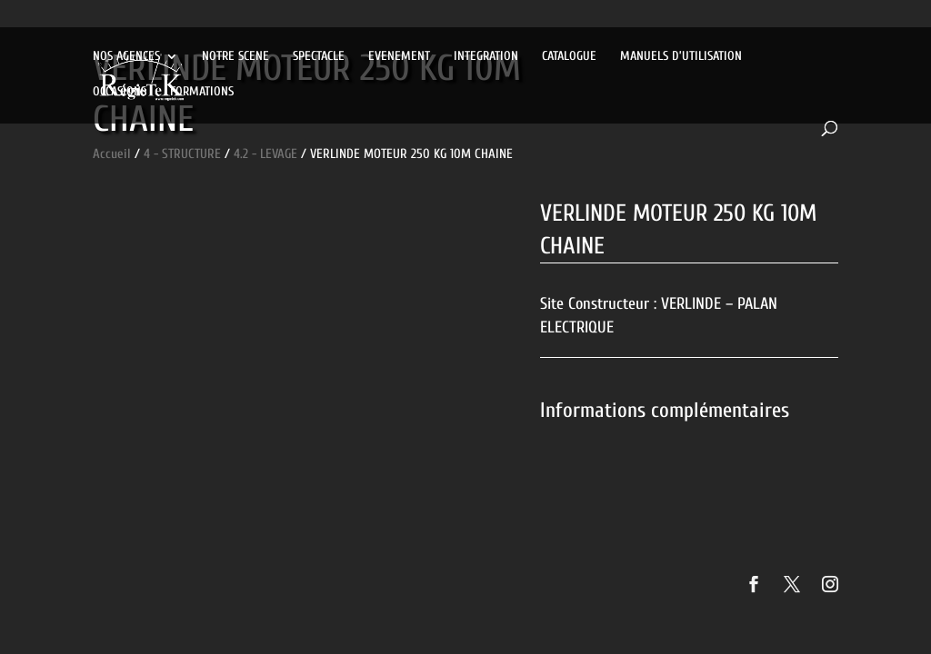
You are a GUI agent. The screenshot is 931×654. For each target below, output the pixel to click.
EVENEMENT (399, 57)
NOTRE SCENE (235, 57)
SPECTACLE (319, 57)
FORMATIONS (202, 92)
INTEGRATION (486, 57)
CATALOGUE (569, 57)
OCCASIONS (119, 92)
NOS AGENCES (126, 57)
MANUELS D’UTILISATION (681, 57)
